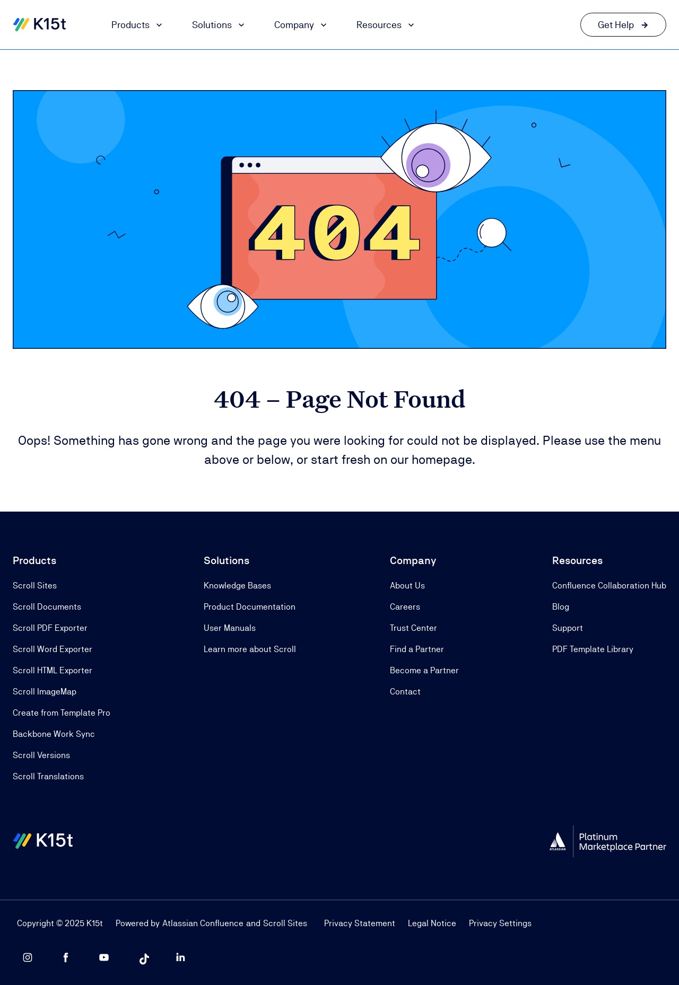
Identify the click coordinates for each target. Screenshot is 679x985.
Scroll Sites (35, 586)
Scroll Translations (48, 776)
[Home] (39, 25)
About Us (407, 586)
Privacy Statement (359, 923)
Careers (405, 607)
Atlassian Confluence (202, 923)
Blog (560, 607)
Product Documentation (249, 607)
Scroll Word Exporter (52, 649)
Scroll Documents (47, 607)
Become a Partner (424, 670)
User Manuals (230, 628)
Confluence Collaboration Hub (609, 586)
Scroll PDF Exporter (50, 628)
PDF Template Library (592, 649)
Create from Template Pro (61, 713)
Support (567, 628)
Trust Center (413, 628)
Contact (405, 692)
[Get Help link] (623, 25)
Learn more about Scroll (250, 649)
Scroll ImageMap (44, 692)
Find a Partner (417, 649)
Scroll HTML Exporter (52, 670)
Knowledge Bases (237, 586)
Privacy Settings (500, 923)
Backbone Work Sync (54, 734)
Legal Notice (432, 923)
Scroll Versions (41, 755)
